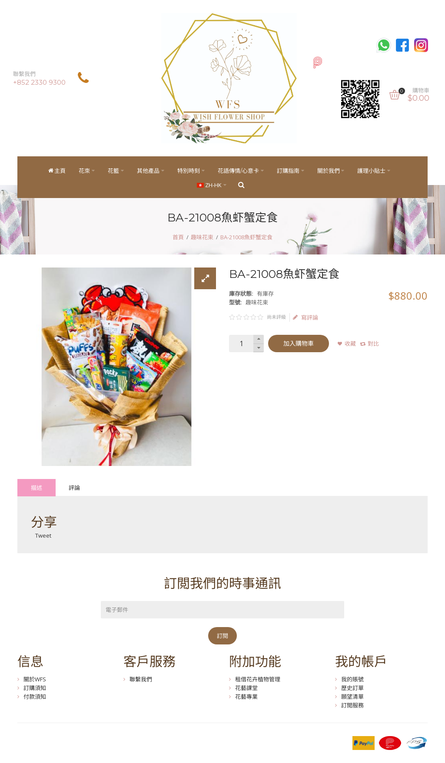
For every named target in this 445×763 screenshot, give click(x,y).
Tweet (43, 535)
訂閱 (222, 635)
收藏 (350, 343)
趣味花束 (202, 237)
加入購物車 (298, 343)
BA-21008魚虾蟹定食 (246, 237)
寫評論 (305, 317)
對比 (373, 343)
